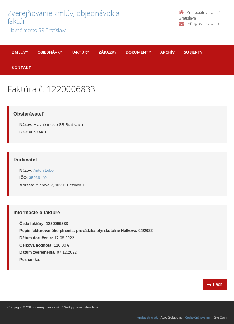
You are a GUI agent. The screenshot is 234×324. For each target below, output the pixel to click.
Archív (167, 52)
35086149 (38, 177)
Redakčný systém (198, 317)
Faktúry (80, 52)
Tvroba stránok (146, 317)
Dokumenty (138, 52)
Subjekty (193, 52)
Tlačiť (215, 284)
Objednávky (49, 52)
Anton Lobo (44, 170)
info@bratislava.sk (203, 24)
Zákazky (107, 52)
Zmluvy (20, 52)
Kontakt (21, 67)
